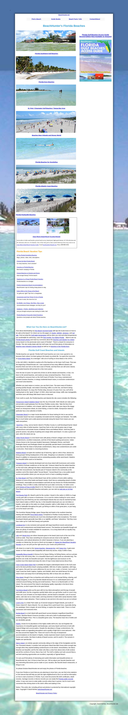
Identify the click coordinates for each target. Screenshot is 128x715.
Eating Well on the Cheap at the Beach (28, 291)
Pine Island (19, 577)
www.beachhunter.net (45, 689)
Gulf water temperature (38, 335)
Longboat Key (20, 525)
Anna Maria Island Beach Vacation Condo (28, 245)
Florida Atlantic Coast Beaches (47, 186)
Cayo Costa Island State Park (26, 565)
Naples (18, 623)
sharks (54, 333)
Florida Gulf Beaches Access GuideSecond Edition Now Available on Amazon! (95, 35)
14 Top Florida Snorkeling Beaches (27, 255)
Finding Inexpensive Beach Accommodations (30, 285)
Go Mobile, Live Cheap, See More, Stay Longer (30, 303)
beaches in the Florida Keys (60, 346)
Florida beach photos (23, 340)
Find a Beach (36, 19)
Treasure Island (21, 463)
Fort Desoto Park (21, 495)
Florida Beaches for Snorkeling (46, 162)
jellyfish (59, 333)
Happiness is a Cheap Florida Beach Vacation (30, 279)
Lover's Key (20, 603)
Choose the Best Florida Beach (26, 261)
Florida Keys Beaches (46, 82)
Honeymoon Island (22, 402)
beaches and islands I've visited (63, 340)
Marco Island (20, 643)
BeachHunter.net (64, 15)
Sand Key (19, 425)
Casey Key (62, 548)
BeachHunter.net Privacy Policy (46, 693)
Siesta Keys (26, 535)
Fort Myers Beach (22, 590)
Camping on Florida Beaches (25, 267)
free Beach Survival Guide (43, 331)
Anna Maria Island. (24, 358)
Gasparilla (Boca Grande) (24, 554)
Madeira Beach (21, 452)
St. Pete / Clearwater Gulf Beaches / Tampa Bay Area (46, 108)
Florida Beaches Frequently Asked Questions (30, 315)
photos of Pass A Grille (27, 487)
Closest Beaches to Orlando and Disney (28, 273)
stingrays (66, 333)
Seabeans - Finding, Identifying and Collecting (30, 309)
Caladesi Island (34, 402)
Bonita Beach (20, 613)
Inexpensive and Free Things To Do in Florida (30, 297)
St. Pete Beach (21, 478)
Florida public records (66, 679)
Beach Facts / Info (75, 19)
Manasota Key (50, 548)
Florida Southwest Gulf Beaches (46, 53)
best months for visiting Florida (53, 337)
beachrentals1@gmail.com (50, 245)
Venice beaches (39, 548)
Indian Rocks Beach (22, 438)
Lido (17, 535)
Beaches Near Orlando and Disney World (46, 135)
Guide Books (55, 19)
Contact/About (95, 19)
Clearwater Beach (22, 414)
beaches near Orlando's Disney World (28, 346)
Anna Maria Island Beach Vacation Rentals (46, 236)
